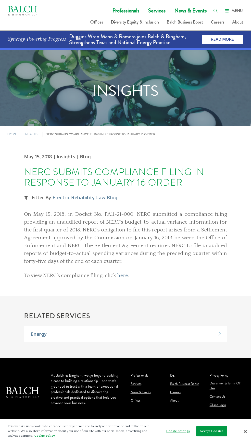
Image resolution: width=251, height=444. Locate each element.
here (122, 276)
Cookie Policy (44, 435)
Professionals (125, 11)
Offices (96, 22)
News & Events (190, 11)
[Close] (245, 431)
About (237, 22)
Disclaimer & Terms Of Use (225, 386)
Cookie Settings (178, 431)
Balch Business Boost (185, 22)
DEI (173, 375)
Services (156, 11)
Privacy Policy (219, 375)
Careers (217, 22)
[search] (215, 11)
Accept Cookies (211, 431)
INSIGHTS (31, 134)
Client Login (218, 405)
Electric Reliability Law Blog (84, 197)
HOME (12, 134)
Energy (39, 334)
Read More (222, 39)
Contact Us (217, 396)
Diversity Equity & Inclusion (135, 22)
